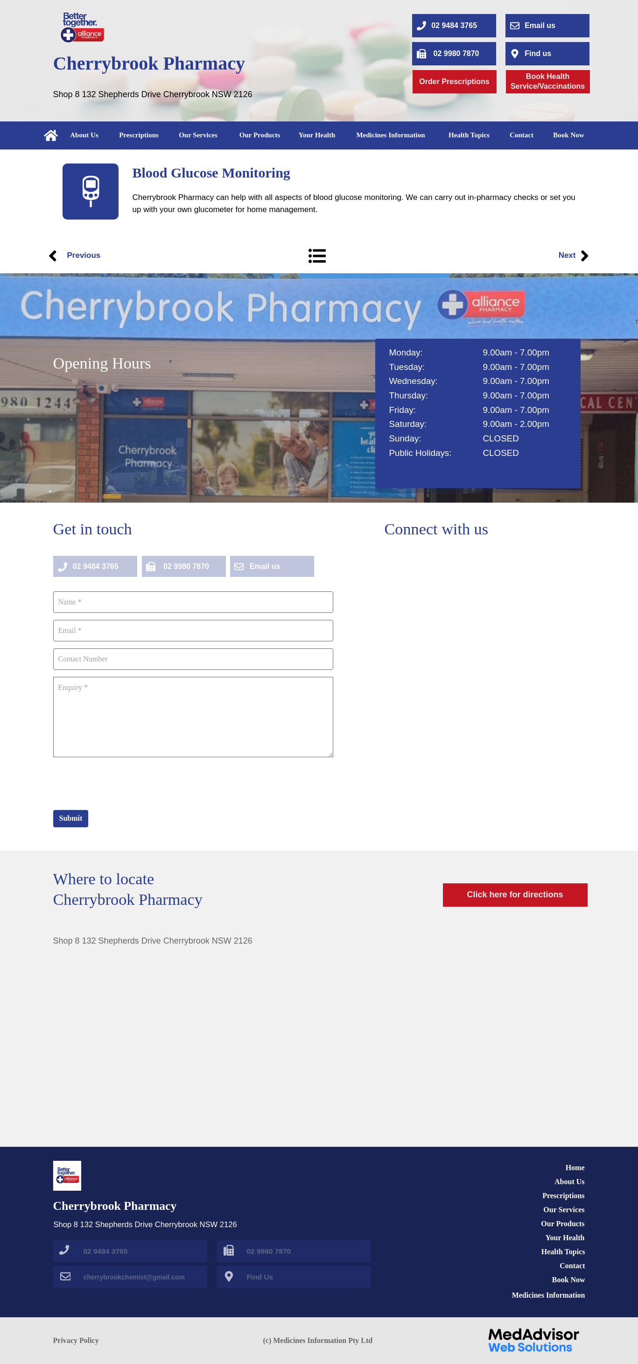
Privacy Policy (76, 1340)
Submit (71, 818)
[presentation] (124, 782)
